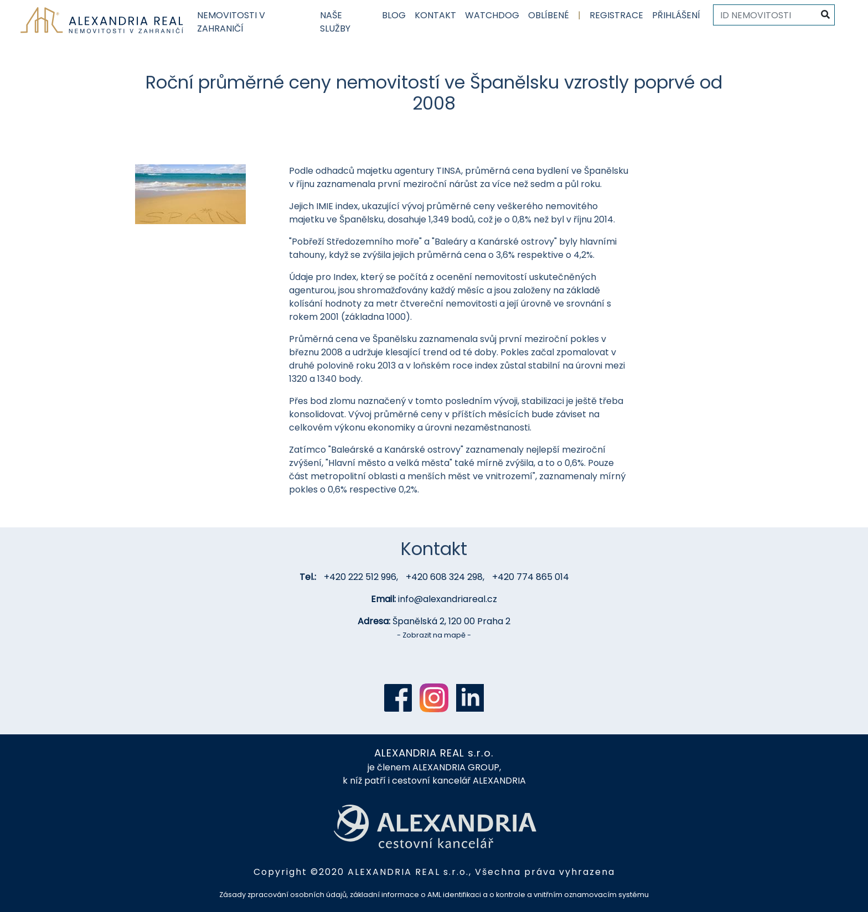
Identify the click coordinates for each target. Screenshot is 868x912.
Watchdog (492, 15)
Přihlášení (676, 15)
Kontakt (435, 15)
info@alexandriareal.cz (447, 599)
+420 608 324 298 (444, 577)
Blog (394, 15)
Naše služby (335, 22)
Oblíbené (548, 15)
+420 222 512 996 (360, 577)
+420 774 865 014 (530, 577)
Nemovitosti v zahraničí (231, 22)
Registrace (616, 15)
